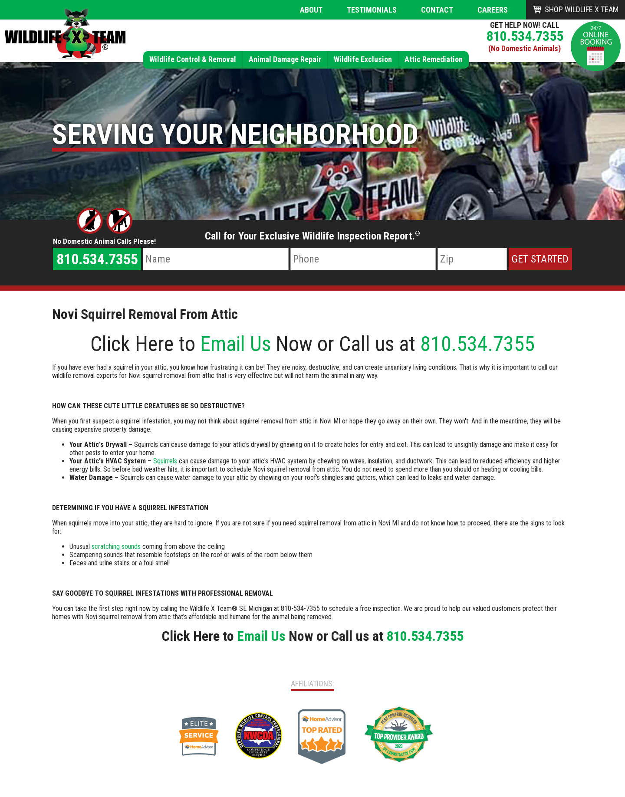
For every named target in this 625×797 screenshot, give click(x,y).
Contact (437, 9)
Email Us (235, 343)
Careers (492, 9)
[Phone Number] (363, 259)
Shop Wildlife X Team (581, 9)
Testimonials (372, 9)
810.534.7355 (524, 36)
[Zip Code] (472, 259)
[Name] (215, 259)
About (311, 9)
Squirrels (165, 461)
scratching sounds (116, 546)
